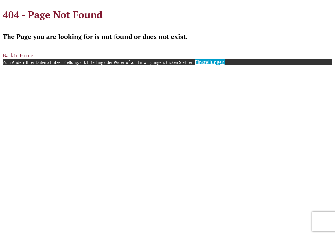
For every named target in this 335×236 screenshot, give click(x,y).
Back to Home (18, 55)
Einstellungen (209, 62)
